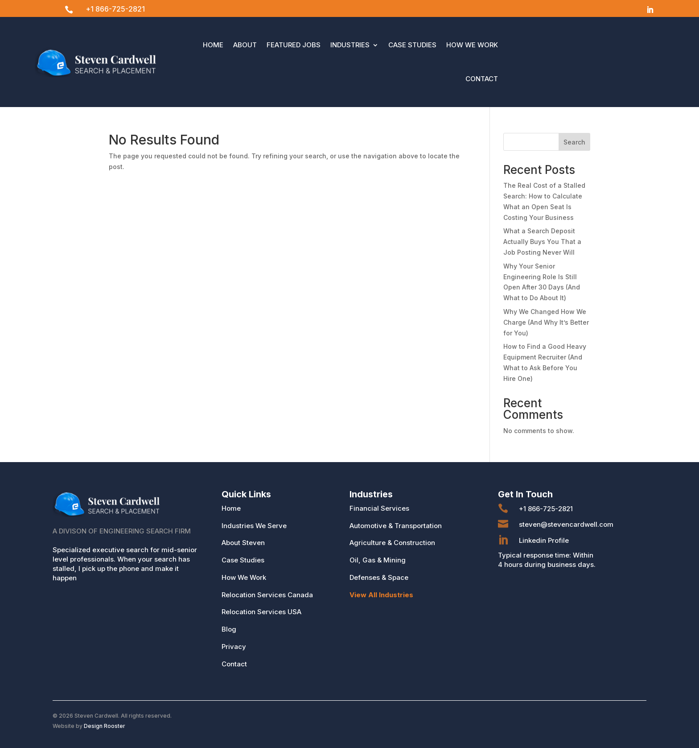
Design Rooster (104, 726)
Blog (229, 629)
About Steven (243, 542)
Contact (481, 78)
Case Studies (412, 45)
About (245, 45)
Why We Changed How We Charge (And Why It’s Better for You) (546, 322)
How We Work (472, 45)
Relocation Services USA (261, 611)
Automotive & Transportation (396, 525)
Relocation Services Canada (267, 595)
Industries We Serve (254, 525)
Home (213, 45)
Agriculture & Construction (392, 542)
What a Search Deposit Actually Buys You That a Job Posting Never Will (542, 241)
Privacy (234, 646)
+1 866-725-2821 (115, 8)
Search (574, 142)
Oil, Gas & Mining (378, 560)
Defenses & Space (379, 577)
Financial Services (379, 508)
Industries (350, 45)
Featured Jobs (294, 45)
